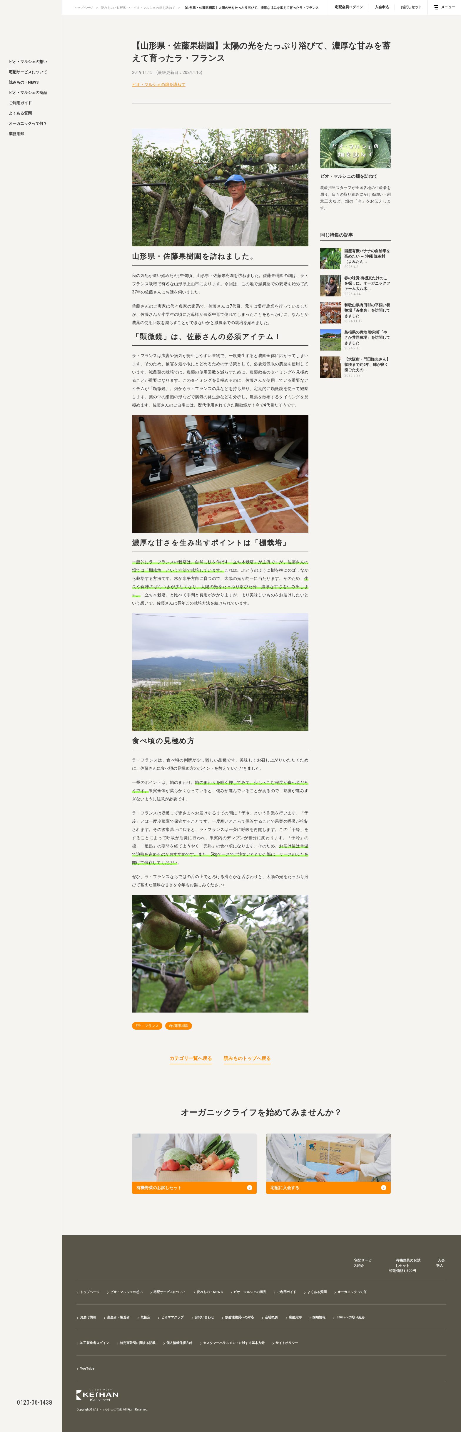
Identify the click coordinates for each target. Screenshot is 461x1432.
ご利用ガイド (20, 103)
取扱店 (149, 1317)
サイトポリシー (301, 1343)
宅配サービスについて (28, 72)
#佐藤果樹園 (178, 1026)
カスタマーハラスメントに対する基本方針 (244, 1343)
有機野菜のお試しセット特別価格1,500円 (403, 1267)
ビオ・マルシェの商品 (28, 92)
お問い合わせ (211, 1317)
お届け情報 (89, 1317)
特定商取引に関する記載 (142, 1343)
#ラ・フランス (147, 1026)
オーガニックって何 (369, 1292)
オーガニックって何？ (28, 123)
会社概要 (283, 1317)
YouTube (88, 1369)
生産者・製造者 (120, 1317)
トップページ (83, 8)
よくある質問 (20, 113)
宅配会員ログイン (349, 7)
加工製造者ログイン (96, 1343)
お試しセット (411, 7)
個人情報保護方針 (186, 1343)
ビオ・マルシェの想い (28, 61)
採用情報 (333, 1317)
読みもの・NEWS (24, 82)
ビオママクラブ (178, 1317)
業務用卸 (16, 134)
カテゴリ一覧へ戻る (191, 1058)
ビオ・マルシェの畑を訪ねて (155, 8)
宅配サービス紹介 (360, 1264)
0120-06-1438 (34, 1402)
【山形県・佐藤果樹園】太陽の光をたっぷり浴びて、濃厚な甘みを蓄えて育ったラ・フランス (251, 8)
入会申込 (382, 7)
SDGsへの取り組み (366, 1317)
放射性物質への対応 (249, 1317)
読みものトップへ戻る (247, 1058)
